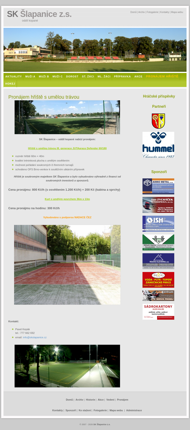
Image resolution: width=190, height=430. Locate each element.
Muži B (44, 76)
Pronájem (122, 399)
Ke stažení (85, 410)
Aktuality (13, 76)
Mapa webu (177, 12)
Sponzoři (71, 410)
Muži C (58, 76)
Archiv (141, 12)
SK (39, 14)
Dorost (72, 76)
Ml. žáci (104, 76)
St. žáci (88, 76)
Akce (138, 76)
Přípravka (122, 76)
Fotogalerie (152, 12)
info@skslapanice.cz (35, 337)
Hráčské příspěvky (159, 96)
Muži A (30, 76)
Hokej (10, 83)
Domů (133, 12)
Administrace (134, 410)
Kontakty (164, 12)
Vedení (110, 399)
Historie (90, 399)
